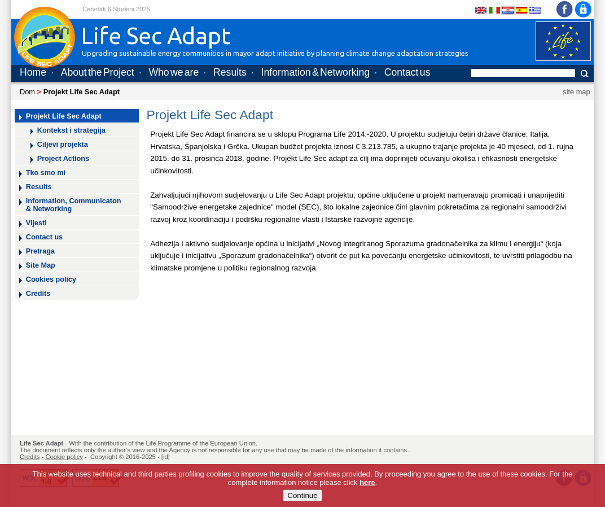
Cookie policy (64, 456)
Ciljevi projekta (62, 144)
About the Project (97, 72)
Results (230, 72)
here (367, 486)
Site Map (40, 265)
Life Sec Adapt (41, 443)
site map (576, 92)
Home (33, 72)
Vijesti (36, 223)
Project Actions (63, 159)
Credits (38, 294)
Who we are (173, 72)
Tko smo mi (45, 173)
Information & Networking (315, 72)
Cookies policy (51, 279)
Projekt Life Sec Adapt (64, 116)
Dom (27, 92)
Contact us (407, 72)
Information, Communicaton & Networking (73, 205)
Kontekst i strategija (71, 130)
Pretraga (40, 251)
